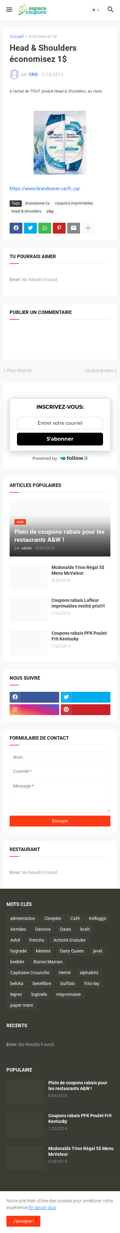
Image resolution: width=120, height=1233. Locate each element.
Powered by (60, 458)
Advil (15, 940)
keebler (17, 961)
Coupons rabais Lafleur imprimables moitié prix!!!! (78, 603)
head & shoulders (26, 211)
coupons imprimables (74, 203)
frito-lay (92, 983)
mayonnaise (68, 994)
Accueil (17, 36)
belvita (16, 983)
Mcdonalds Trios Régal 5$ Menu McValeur (78, 570)
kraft (85, 929)
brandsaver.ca (43, 36)
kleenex (43, 950)
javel (97, 950)
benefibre (42, 983)
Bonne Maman (48, 961)
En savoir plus (42, 1207)
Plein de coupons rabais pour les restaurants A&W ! (77, 1085)
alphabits (89, 972)
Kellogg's (97, 918)
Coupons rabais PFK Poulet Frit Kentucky (79, 636)
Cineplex (52, 918)
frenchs (36, 940)
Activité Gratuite (69, 940)
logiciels (39, 994)
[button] (9, 9)
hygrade (18, 950)
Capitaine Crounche (29, 972)
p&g (50, 211)
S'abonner (60, 439)
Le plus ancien (99, 370)
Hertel (64, 972)
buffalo (67, 983)
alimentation (22, 918)
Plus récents (19, 370)
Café (75, 918)
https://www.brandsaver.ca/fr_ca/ (45, 188)
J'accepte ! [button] (23, 1221)
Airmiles (18, 929)
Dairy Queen (72, 950)
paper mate (21, 1005)
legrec (16, 994)
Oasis (65, 929)
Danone (43, 929)
